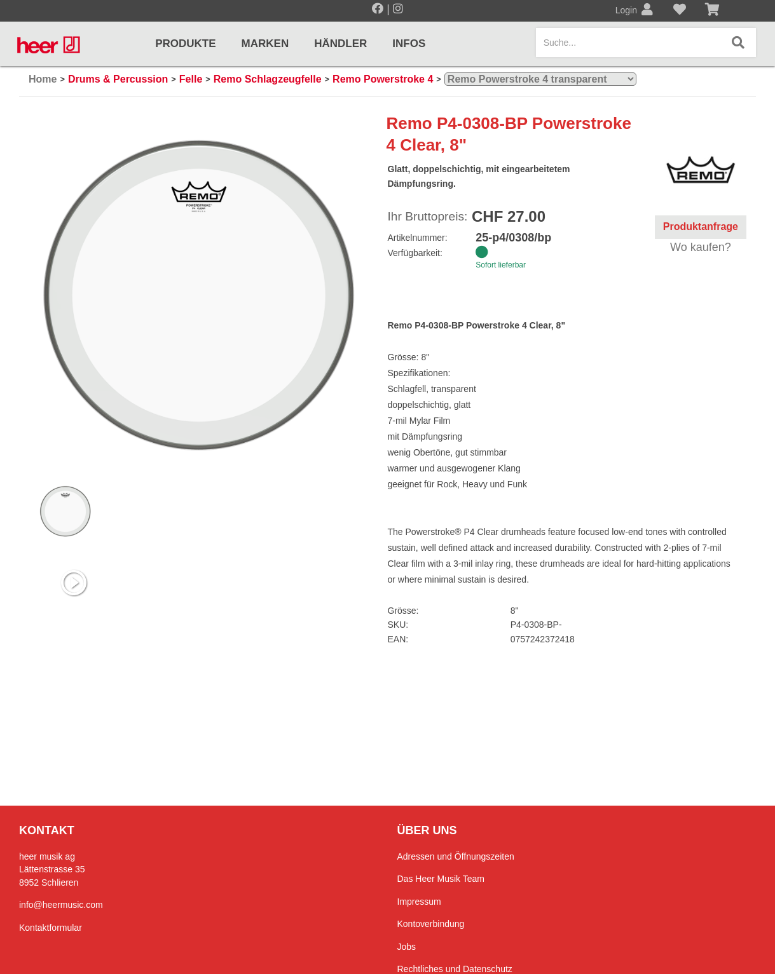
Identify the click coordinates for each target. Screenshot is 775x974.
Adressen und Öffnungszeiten (455, 856)
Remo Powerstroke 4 (383, 79)
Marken (265, 43)
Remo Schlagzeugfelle (268, 79)
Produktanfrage (700, 226)
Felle (190, 79)
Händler (340, 43)
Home (43, 79)
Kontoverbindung (431, 924)
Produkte (185, 43)
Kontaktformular (50, 928)
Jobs (406, 947)
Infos (408, 43)
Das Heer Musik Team (440, 879)
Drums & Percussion (118, 79)
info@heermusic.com (61, 905)
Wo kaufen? (700, 247)
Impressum (419, 901)
